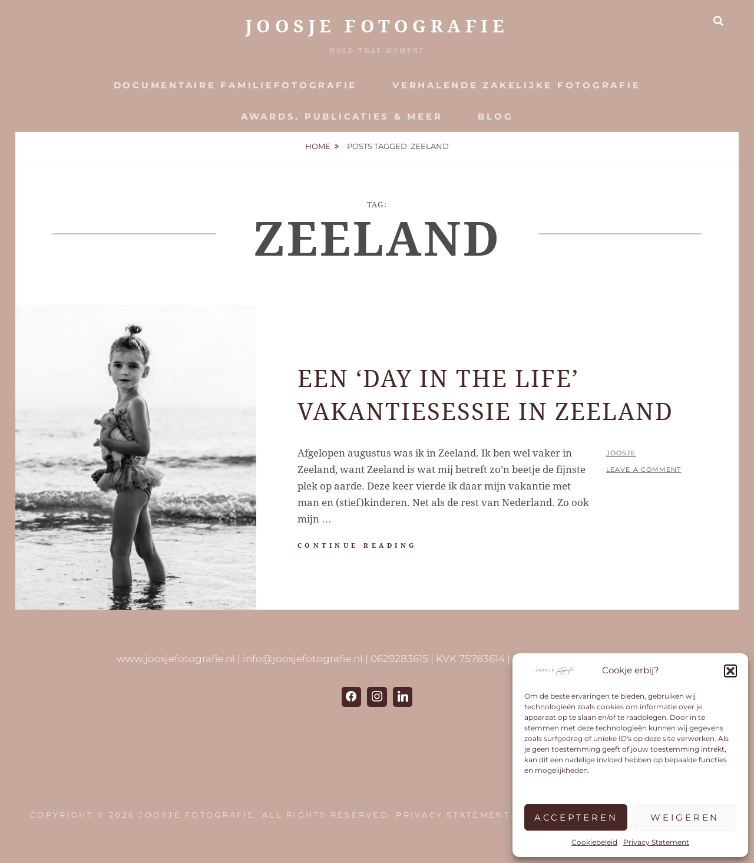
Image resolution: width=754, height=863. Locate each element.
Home (317, 146)
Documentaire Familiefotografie (236, 85)
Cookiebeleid (594, 842)
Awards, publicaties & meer (342, 116)
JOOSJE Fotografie (377, 26)
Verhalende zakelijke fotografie (516, 85)
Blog (495, 116)
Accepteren (576, 817)
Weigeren (684, 817)
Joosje (621, 453)
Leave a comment (644, 469)
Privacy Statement (656, 842)
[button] (730, 671)
